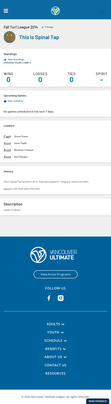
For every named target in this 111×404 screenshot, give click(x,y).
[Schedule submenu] (65, 341)
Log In (103, 11)
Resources (55, 373)
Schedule (53, 340)
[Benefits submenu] (64, 349)
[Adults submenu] (63, 324)
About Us (53, 357)
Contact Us (55, 365)
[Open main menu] (6, 11)
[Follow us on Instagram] (61, 298)
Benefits (53, 349)
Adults (53, 324)
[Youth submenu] (62, 332)
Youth (53, 332)
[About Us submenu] (65, 357)
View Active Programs (55, 274)
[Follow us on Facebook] (48, 298)
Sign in (7, 188)
